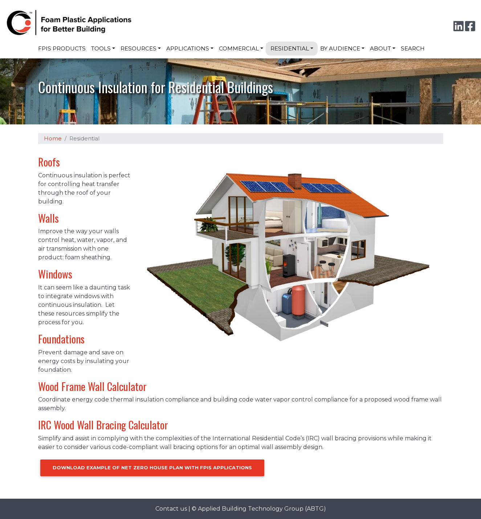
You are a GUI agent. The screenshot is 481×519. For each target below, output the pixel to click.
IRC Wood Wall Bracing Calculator (103, 424)
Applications (187, 48)
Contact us (171, 508)
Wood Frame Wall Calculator (92, 386)
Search (413, 48)
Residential (289, 48)
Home (53, 138)
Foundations (61, 338)
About (380, 48)
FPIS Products (62, 48)
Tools (101, 48)
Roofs (49, 161)
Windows (55, 273)
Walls (48, 218)
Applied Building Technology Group (250, 508)
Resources (138, 48)
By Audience (340, 48)
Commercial (239, 48)
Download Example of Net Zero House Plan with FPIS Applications (152, 467)
